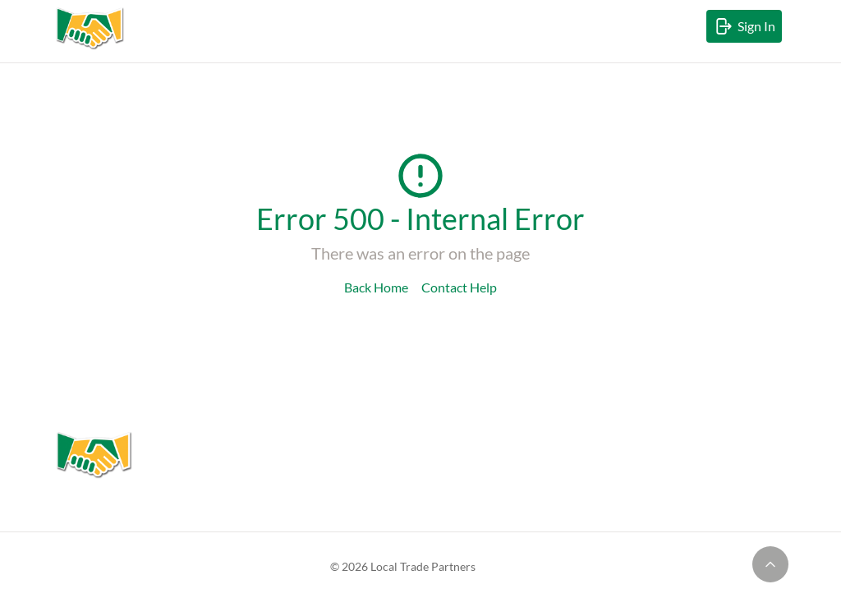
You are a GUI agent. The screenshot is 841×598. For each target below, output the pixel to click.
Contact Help (459, 287)
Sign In (747, 29)
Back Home (376, 287)
